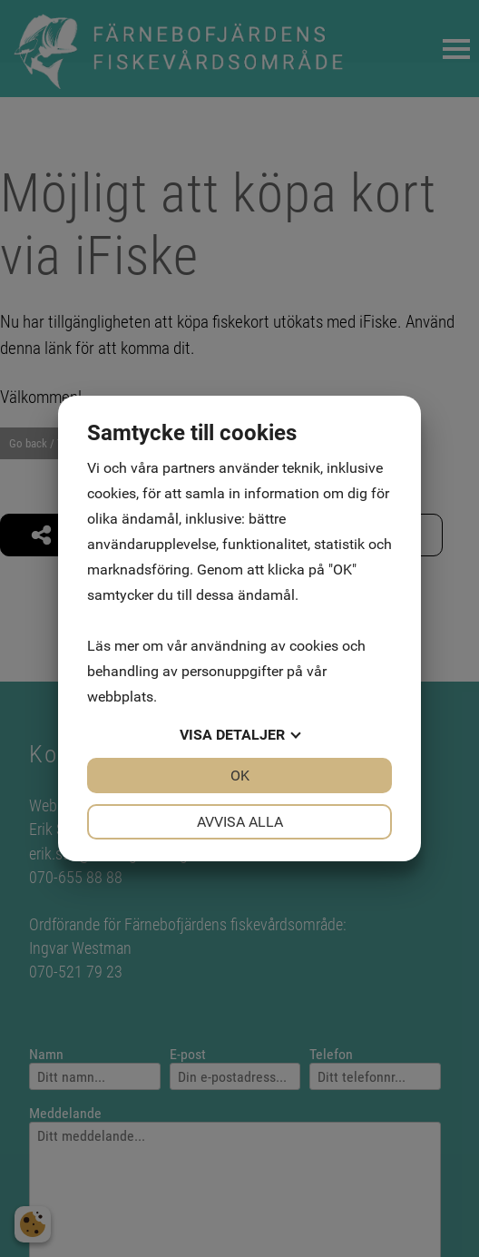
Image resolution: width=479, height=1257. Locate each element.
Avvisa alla (240, 821)
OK (239, 775)
